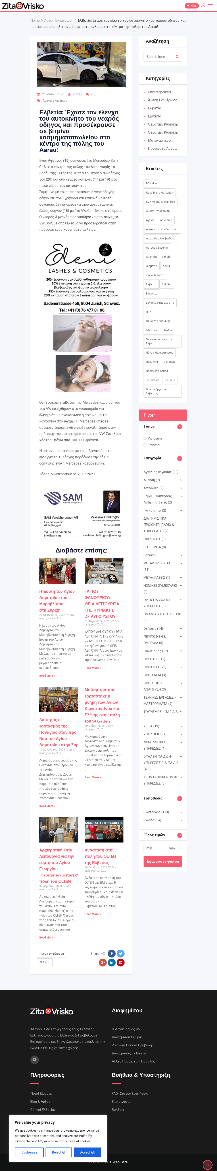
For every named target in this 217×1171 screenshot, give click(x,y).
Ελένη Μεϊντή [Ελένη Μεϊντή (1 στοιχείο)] (154, 275)
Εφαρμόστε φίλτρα (163, 861)
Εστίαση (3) (152, 555)
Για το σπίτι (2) (155, 510)
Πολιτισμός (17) (156, 651)
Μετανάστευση (160, 140)
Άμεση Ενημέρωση (56, 100)
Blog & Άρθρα (40, 1102)
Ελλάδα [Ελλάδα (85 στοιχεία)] (166, 284)
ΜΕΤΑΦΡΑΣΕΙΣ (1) (157, 578)
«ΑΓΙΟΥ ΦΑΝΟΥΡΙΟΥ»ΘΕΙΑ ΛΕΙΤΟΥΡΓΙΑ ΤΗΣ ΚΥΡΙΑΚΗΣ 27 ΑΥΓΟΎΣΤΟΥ (102, 604)
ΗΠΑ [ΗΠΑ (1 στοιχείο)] (148, 312)
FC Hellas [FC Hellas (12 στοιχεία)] (152, 183)
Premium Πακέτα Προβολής (133, 1045)
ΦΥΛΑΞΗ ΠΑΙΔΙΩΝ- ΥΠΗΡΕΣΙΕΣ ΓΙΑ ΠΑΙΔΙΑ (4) (161, 763)
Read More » (47, 675)
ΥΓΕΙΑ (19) (151, 726)
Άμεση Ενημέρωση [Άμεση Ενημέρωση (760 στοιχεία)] (158, 211)
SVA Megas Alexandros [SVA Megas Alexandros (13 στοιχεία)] (160, 201)
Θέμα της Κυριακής (163, 124)
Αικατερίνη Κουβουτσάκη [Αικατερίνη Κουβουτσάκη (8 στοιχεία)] (162, 229)
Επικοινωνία (121, 1102)
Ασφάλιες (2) (153, 488)
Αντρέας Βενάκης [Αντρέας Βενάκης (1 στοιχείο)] (157, 247)
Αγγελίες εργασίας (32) (161, 472)
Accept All (87, 1152)
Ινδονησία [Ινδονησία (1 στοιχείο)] (152, 330)
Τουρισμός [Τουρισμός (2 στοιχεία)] (152, 380)
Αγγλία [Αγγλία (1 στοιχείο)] (150, 220)
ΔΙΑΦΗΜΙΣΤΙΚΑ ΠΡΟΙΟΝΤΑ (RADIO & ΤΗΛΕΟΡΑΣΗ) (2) (159, 524)
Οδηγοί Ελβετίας (43, 1110)
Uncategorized (159, 92)
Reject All (59, 1152)
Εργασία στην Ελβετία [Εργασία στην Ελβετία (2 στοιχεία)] (160, 302)
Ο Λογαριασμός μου (127, 1029)
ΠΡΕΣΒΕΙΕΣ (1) (154, 659)
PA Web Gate (117, 1162)
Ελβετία (45, 962)
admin (77, 94)
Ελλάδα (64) (152, 820)
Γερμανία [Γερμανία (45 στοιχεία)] (151, 266)
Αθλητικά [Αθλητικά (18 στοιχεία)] (166, 220)
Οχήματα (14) (153, 629)
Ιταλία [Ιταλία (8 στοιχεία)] (168, 330)
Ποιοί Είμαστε (41, 1094)
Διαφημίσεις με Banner (129, 1053)
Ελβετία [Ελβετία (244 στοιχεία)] (151, 284)
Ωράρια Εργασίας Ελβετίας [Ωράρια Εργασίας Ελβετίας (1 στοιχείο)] (156, 391)
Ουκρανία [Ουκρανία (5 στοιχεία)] (169, 361)
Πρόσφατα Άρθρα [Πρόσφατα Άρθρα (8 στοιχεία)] (157, 371)
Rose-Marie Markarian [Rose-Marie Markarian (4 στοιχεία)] (159, 192)
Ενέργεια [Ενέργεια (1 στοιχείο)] (151, 293)
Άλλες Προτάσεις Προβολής (133, 1061)
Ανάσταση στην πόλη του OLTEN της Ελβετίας (100, 856)
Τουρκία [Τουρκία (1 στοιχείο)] (170, 380)
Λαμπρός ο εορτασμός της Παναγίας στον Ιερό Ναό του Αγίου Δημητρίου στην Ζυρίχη (61, 732)
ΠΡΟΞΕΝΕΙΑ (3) (155, 675)
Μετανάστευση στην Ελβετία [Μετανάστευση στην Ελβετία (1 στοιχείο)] (159, 341)
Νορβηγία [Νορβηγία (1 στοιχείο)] (152, 361)
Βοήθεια (118, 1110)
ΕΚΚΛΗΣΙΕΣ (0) (155, 539)
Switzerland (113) (156, 812)
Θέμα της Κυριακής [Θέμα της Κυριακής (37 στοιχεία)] (158, 321)
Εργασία (154, 116)
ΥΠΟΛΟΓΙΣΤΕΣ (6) (157, 734)
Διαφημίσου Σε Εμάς (127, 1037)
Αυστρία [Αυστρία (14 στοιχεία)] (151, 256)
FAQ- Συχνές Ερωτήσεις (130, 1094)
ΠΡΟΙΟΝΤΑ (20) (155, 667)
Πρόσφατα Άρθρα (162, 148)
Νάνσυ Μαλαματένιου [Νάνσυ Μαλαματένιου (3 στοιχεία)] (159, 352)
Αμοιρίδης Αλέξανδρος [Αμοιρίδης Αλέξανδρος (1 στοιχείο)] (160, 238)
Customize (29, 1152)
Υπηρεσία (155, 439)
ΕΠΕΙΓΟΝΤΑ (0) (155, 547)
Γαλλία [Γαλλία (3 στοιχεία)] (166, 256)
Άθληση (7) (152, 480)
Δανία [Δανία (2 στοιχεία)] (166, 266)
